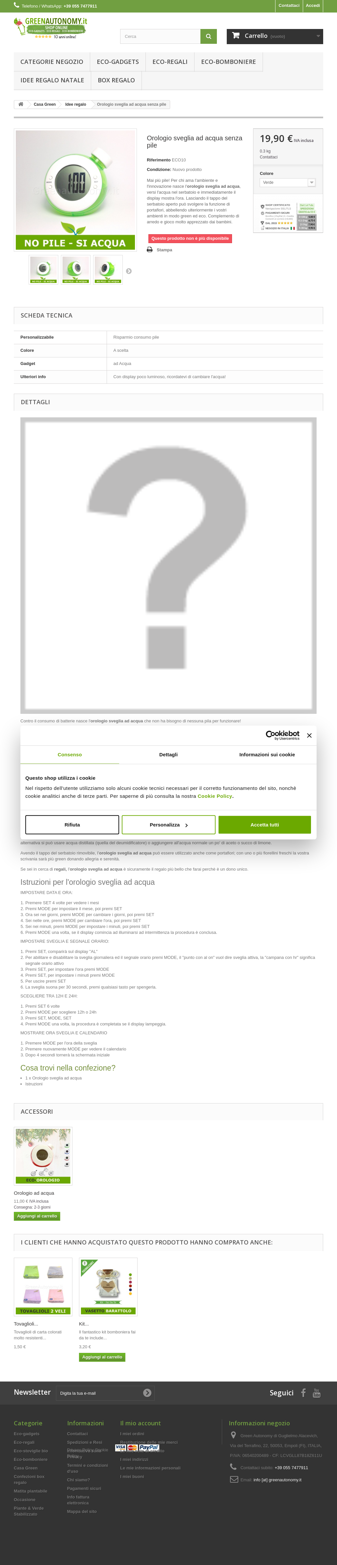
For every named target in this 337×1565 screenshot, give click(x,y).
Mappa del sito (82, 1511)
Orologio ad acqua (34, 1193)
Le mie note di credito (142, 1450)
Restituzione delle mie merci (149, 1442)
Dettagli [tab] (168, 754)
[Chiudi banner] (309, 735)
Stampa (164, 249)
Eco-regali (170, 62)
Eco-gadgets (118, 62)
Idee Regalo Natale (52, 80)
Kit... (149, 1324)
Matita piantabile (30, 1491)
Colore (267, 173)
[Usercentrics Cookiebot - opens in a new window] (270, 735)
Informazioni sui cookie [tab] (267, 754)
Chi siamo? (78, 1479)
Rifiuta (72, 824)
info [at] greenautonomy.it (277, 1479)
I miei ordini (132, 1433)
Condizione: (159, 169)
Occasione (25, 1499)
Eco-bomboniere (228, 62)
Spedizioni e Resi (84, 1442)
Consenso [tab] (70, 754)
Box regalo (116, 80)
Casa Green (26, 1468)
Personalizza (169, 824)
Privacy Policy (80, 1523)
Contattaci (289, 5)
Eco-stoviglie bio (31, 1450)
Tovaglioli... (91, 1324)
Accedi (313, 5)
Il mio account (140, 1423)
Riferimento (158, 159)
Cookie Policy (215, 796)
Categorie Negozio (51, 62)
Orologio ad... (28, 1324)
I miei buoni (132, 1476)
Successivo (128, 270)
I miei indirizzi (134, 1459)
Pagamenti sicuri (84, 1488)
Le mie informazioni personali (150, 1468)
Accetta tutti (264, 824)
